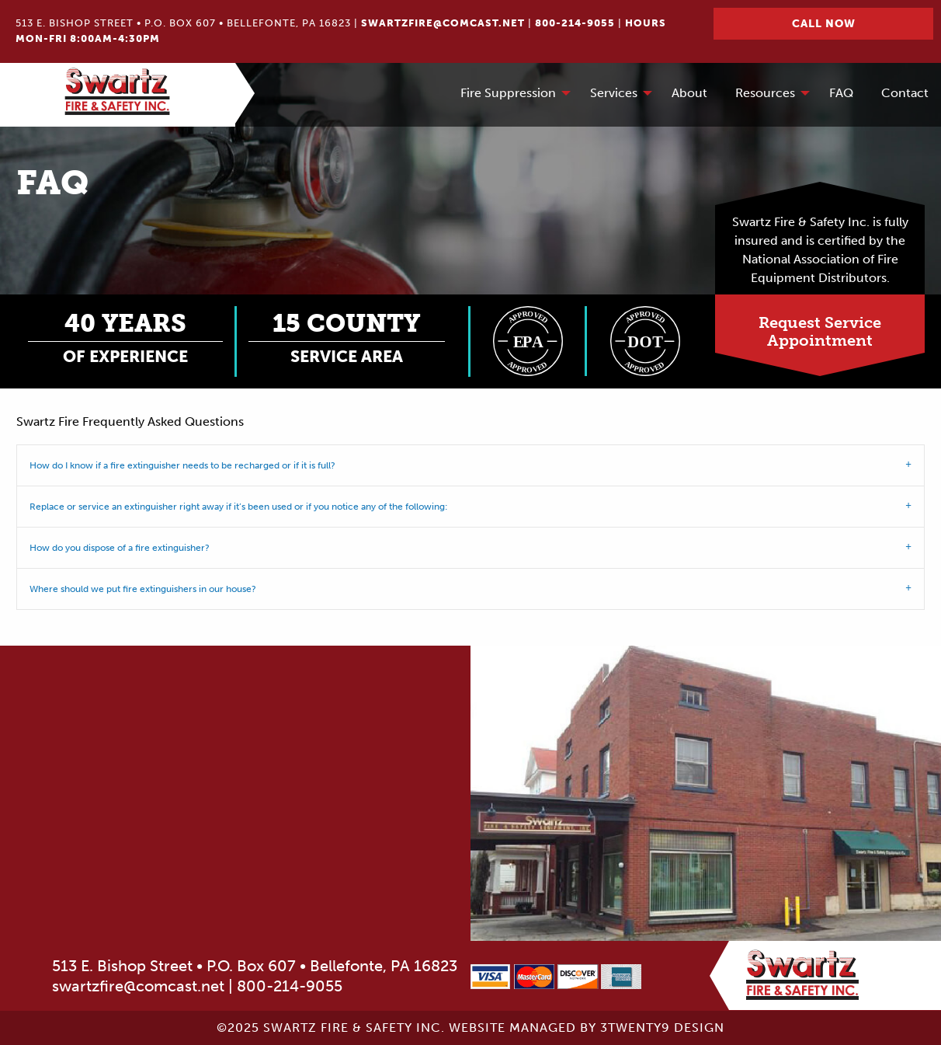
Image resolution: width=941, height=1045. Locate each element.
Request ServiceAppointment (820, 331)
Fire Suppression (508, 92)
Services (613, 92)
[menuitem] (511, 94)
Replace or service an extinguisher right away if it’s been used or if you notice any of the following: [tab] (239, 506)
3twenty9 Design (662, 1027)
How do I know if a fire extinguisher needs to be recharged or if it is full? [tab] (182, 465)
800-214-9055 (575, 23)
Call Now (824, 23)
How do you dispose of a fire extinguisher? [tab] (120, 547)
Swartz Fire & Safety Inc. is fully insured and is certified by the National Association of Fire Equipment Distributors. (820, 249)
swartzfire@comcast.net (443, 23)
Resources (765, 92)
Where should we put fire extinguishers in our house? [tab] (143, 588)
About (689, 92)
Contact (905, 92)
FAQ (841, 92)
